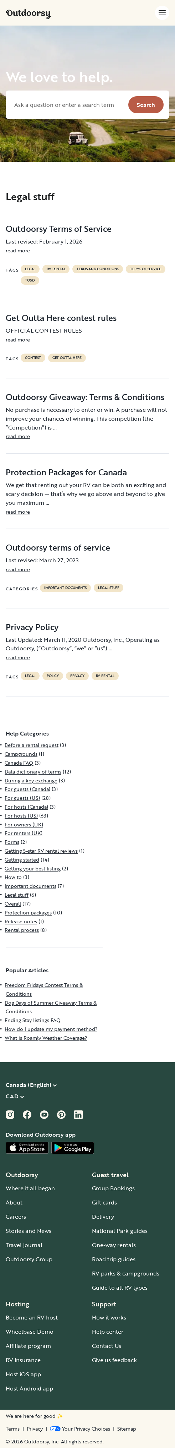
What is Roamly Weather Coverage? (46, 1038)
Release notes (21, 921)
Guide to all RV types (120, 1287)
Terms (13, 1428)
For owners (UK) (24, 824)
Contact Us (106, 1346)
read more (18, 250)
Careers (16, 1216)
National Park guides (120, 1230)
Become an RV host (32, 1317)
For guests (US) (22, 798)
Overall (13, 903)
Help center (107, 1331)
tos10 (30, 280)
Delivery (103, 1216)
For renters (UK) (23, 833)
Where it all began (30, 1188)
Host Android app (29, 1388)
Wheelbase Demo (29, 1331)
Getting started (22, 859)
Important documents (65, 588)
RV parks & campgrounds (125, 1273)
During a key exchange (31, 780)
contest (33, 358)
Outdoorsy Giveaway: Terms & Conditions (85, 397)
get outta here (67, 358)
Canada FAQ (19, 762)
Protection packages (28, 912)
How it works (109, 1317)
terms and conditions (98, 269)
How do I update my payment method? (51, 1029)
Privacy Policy (32, 627)
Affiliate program (28, 1346)
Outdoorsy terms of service (58, 547)
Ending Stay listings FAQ (33, 1020)
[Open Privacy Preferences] (80, 1428)
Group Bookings (113, 1188)
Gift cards (104, 1202)
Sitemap (126, 1428)
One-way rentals (114, 1245)
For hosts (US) (21, 815)
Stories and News (28, 1230)
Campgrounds (21, 754)
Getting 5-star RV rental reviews (41, 850)
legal (30, 269)
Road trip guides (113, 1259)
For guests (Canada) (27, 789)
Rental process (22, 930)
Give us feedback (114, 1360)
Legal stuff (108, 588)
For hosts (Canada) (26, 806)
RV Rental (56, 269)
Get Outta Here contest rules (61, 318)
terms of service (145, 269)
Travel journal (24, 1245)
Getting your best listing (33, 868)
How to (13, 877)
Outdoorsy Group (29, 1259)
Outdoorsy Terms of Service (59, 229)
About (14, 1202)
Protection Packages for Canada (66, 472)
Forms (12, 842)
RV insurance (23, 1360)
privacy (77, 676)
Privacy (35, 1428)
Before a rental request (31, 745)
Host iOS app (23, 1374)
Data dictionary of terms (33, 771)
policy (53, 676)
